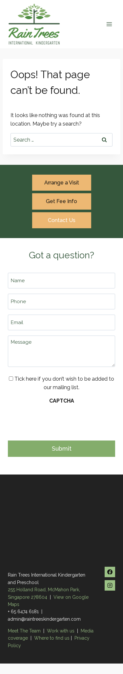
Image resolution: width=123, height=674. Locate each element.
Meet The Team (25, 630)
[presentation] (58, 420)
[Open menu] (109, 24)
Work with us (60, 630)
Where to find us (52, 638)
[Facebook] (110, 572)
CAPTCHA (61, 401)
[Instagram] (110, 585)
